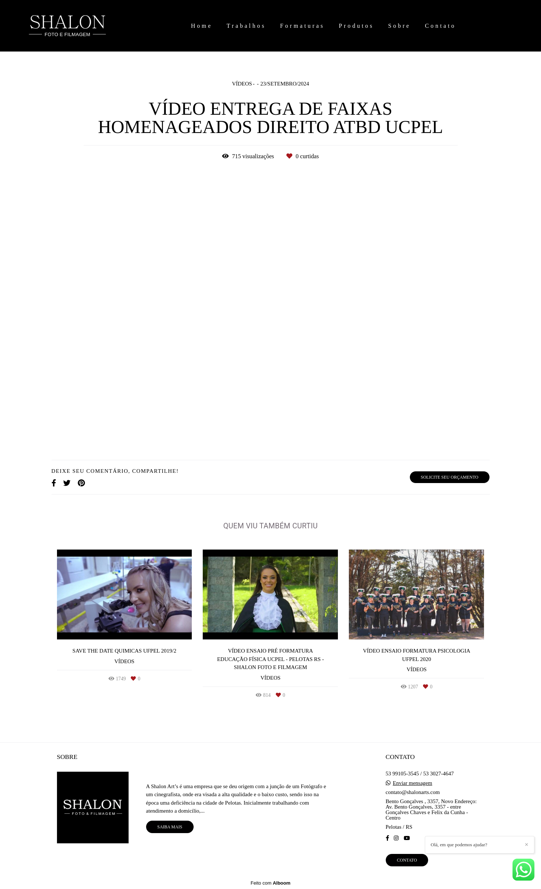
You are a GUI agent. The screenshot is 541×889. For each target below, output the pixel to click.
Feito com (270, 883)
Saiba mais (169, 826)
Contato (440, 26)
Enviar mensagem (412, 783)
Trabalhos (246, 26)
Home (202, 26)
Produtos (356, 26)
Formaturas (302, 26)
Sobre (399, 26)
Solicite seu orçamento (450, 477)
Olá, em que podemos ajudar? (459, 844)
